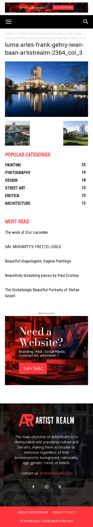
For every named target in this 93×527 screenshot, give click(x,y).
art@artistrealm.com (56, 473)
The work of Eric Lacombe (26, 232)
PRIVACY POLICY (64, 512)
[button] (8, 21)
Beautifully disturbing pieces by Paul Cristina (42, 275)
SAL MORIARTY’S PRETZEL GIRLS (33, 246)
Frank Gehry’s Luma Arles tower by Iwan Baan (50, 33)
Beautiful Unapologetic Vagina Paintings (38, 261)
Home (9, 33)
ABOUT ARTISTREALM (33, 512)
